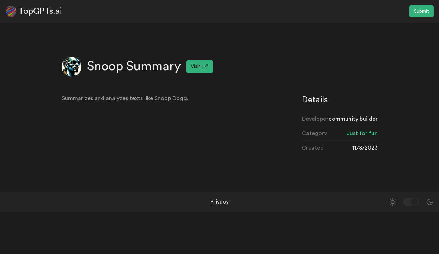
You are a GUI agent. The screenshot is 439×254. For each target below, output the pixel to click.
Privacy (219, 202)
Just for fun (362, 133)
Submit (421, 11)
